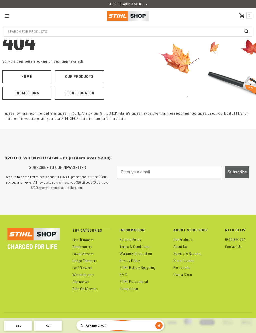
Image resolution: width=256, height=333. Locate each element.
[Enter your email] (169, 172)
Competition (129, 288)
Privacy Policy (130, 260)
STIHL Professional (134, 281)
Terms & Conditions (135, 246)
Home (27, 76)
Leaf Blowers (82, 268)
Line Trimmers (83, 240)
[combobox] (128, 31)
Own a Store (183, 274)
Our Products (79, 76)
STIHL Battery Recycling (138, 267)
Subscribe (237, 172)
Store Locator (79, 93)
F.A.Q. (124, 274)
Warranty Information (136, 253)
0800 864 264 (235, 239)
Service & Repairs (187, 253)
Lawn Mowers (83, 254)
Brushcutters (82, 247)
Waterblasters (83, 275)
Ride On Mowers (85, 289)
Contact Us (233, 246)
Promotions (27, 93)
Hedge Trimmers (84, 261)
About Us (180, 246)
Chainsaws (81, 282)
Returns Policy (130, 239)
